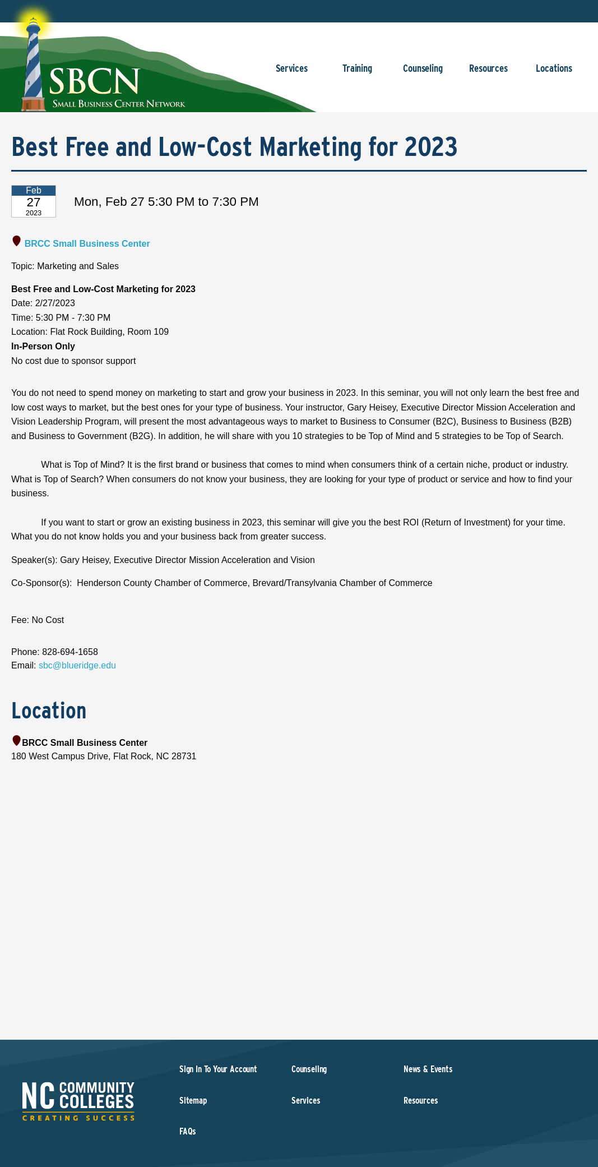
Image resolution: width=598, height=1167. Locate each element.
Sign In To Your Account (218, 1069)
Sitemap (193, 1100)
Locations (554, 73)
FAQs (187, 1131)
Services (292, 73)
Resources (488, 73)
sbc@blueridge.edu (77, 665)
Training (357, 73)
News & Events (428, 1069)
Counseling (423, 73)
